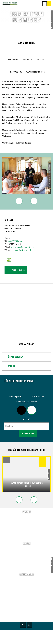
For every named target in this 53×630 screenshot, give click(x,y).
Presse (26, 556)
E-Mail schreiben (26, 521)
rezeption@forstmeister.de (22, 247)
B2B (26, 560)
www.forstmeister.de (35, 72)
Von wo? (26, 419)
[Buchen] (49, 3)
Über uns (26, 580)
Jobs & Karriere (26, 583)
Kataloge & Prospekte (26, 564)
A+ (29, 625)
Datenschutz (26, 591)
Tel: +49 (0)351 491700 (26, 517)
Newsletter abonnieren (26, 552)
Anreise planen (27, 433)
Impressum (26, 587)
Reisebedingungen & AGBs (26, 599)
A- (23, 625)
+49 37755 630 (15, 72)
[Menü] (44, 3)
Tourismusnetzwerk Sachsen (26, 595)
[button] (16, 270)
